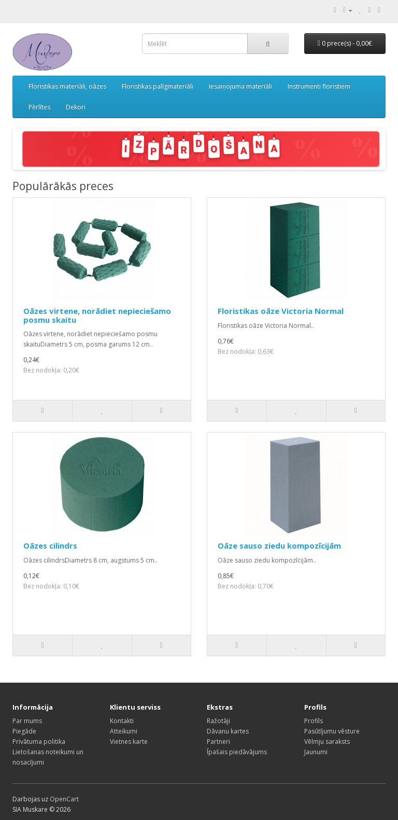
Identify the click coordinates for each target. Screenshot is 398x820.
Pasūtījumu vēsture (332, 731)
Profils (313, 720)
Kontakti (122, 720)
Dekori (76, 107)
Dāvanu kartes (228, 731)
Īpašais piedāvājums (237, 751)
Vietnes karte (129, 741)
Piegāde (24, 731)
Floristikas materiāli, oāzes (67, 86)
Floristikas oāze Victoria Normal (281, 311)
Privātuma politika (38, 741)
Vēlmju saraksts (327, 741)
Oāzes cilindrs (50, 545)
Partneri (218, 741)
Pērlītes (39, 107)
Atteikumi (123, 731)
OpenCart (64, 799)
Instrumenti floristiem (319, 86)
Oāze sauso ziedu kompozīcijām (279, 545)
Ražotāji (218, 720)
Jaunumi (316, 751)
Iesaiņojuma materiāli (240, 86)
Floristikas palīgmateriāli (157, 86)
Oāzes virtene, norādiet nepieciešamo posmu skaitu (97, 315)
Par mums (27, 720)
